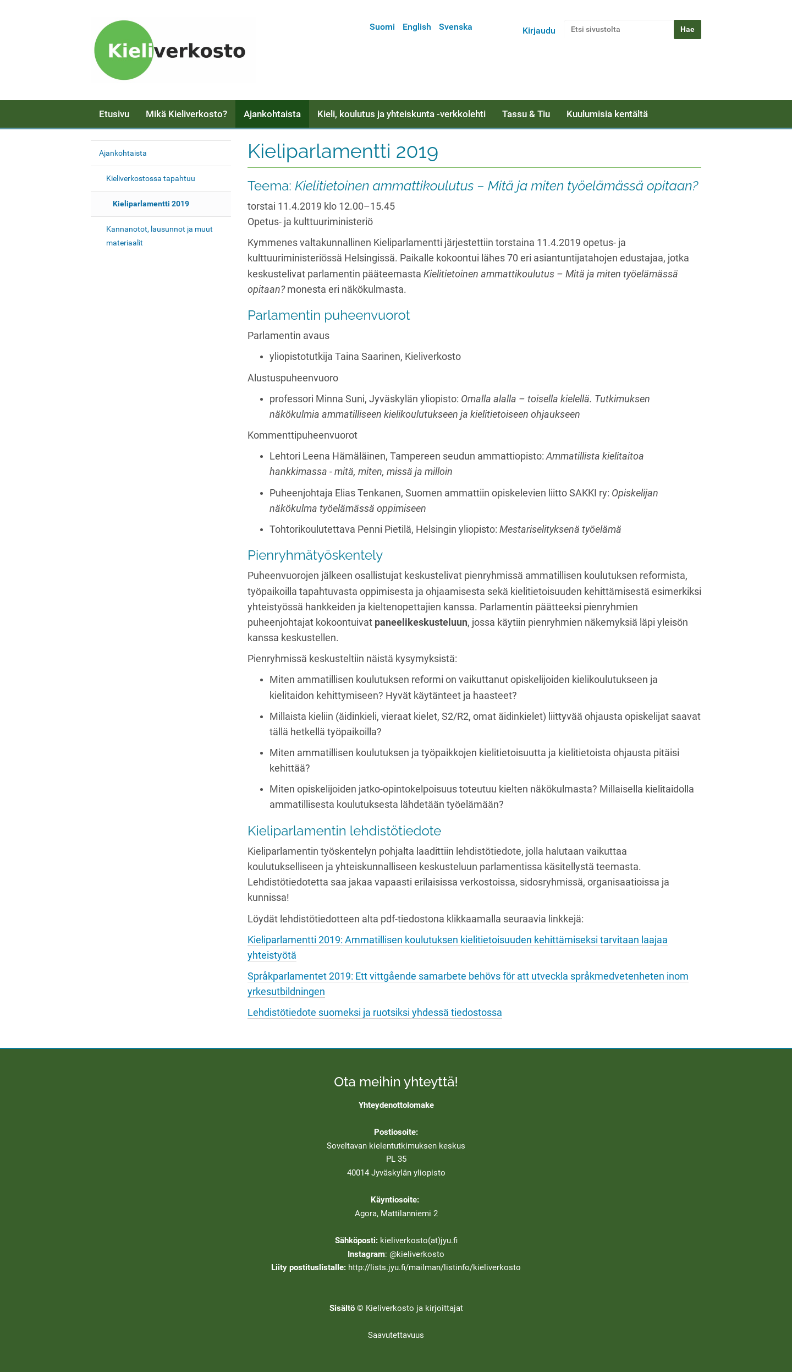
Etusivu (114, 113)
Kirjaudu (539, 30)
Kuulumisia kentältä (607, 113)
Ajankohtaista (272, 113)
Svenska (455, 26)
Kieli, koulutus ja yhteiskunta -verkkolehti (401, 113)
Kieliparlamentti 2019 (151, 203)
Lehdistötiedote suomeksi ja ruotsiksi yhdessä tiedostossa (375, 1012)
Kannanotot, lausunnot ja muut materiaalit (159, 236)
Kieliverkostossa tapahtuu (150, 178)
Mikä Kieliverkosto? (186, 113)
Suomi (382, 26)
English (417, 26)
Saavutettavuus (396, 1335)
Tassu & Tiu (526, 113)
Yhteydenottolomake (396, 1105)
